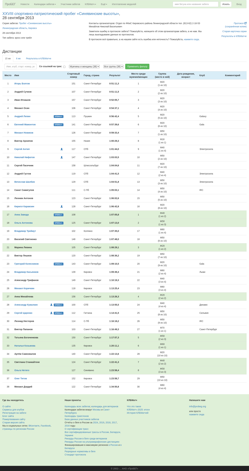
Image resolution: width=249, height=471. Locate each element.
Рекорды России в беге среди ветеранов (86, 438)
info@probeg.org (197, 406)
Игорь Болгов (22, 83)
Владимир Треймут (25, 231)
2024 (95, 422)
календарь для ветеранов (104, 406)
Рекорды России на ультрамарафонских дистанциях (92, 441)
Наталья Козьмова (24, 345)
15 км (8, 58)
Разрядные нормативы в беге (80, 451)
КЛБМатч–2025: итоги (138, 409)
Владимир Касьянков (26, 272)
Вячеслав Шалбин (24, 182)
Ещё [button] (104, 4)
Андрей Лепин (22, 116)
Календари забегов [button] (45, 4)
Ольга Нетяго (21, 370)
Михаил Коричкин (24, 288)
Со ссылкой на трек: (50, 66)
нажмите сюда (191, 39)
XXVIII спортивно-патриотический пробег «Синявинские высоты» (60, 13)
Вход (239, 4)
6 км (18, 58)
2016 (67, 425)
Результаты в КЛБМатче (234, 36)
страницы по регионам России (18, 429)
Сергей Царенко (23, 313)
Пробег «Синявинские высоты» (35, 23)
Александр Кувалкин (26, 304)
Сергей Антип (22, 149)
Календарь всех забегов (77, 406)
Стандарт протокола (75, 454)
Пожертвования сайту (13, 419)
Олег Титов (20, 378)
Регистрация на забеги (14, 413)
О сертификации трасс (77, 429)
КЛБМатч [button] (90, 4)
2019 (101, 422)
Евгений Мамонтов (25, 124)
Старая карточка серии (234, 31)
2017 (114, 422)
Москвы (97, 409)
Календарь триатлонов (77, 416)
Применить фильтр (137, 66)
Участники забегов (70, 4)
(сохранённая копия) (236, 26)
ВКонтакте (34, 425)
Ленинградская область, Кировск (19, 28)
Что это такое (134, 406)
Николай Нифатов (24, 157)
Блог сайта (8, 416)
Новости (25, 4)
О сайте (6, 406)
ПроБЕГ (10, 4)
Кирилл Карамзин (24, 206)
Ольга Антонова (23, 223)
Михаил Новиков (23, 132)
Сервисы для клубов (13, 409)
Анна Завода (21, 214)
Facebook (46, 425)
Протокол (240, 23)
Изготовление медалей (124, 4)
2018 (108, 422)
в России (113, 445)
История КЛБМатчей (137, 413)
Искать (226, 4)
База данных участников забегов (82, 419)
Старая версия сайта (13, 422)
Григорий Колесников (26, 263)
